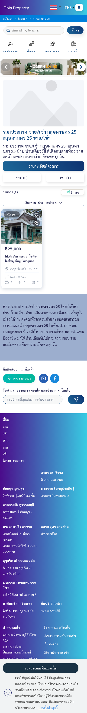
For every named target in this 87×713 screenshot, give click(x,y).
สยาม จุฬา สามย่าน (55, 527)
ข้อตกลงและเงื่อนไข (57, 627)
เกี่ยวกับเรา (51, 644)
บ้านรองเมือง (49, 534)
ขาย (5, 427)
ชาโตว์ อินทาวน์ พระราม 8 (19, 594)
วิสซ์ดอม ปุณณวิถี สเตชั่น (19, 495)
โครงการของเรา (13, 460)
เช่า (5, 433)
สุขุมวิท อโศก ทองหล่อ (19, 561)
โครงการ (23, 18)
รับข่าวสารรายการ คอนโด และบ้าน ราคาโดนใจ (36, 390)
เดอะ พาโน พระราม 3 (55, 495)
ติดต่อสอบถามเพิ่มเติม (19, 369)
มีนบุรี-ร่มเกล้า (51, 603)
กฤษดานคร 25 (50, 610)
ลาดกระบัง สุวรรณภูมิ (18, 505)
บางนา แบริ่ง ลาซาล (17, 527)
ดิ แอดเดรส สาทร (52, 479)
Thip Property (16, 7)
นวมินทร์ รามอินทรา (17, 603)
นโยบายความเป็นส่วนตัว (60, 636)
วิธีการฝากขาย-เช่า (56, 652)
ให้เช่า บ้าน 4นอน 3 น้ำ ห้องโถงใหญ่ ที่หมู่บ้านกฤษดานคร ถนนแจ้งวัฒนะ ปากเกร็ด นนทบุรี (21, 258)
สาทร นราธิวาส (52, 472)
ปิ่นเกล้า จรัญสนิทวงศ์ (17, 652)
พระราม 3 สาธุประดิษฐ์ (57, 488)
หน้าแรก (8, 18)
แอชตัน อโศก (11, 574)
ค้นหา (75, 30)
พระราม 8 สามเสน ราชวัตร (20, 658)
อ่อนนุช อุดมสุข (14, 488)
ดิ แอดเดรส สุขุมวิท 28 (17, 568)
